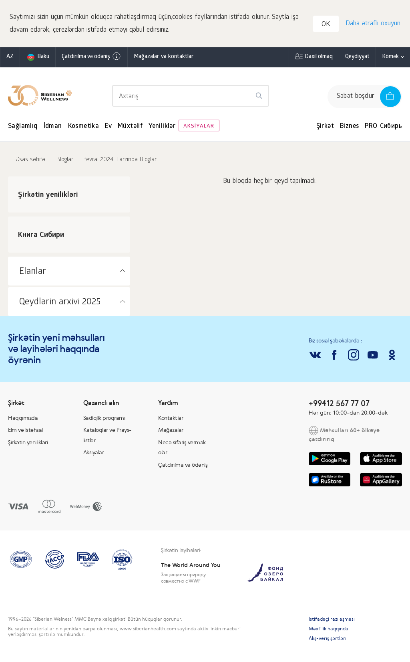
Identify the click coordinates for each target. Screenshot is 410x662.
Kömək (390, 58)
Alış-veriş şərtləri (327, 639)
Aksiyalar (198, 127)
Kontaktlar (170, 418)
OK (326, 25)
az (10, 58)
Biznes (349, 127)
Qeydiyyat (357, 58)
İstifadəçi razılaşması (332, 620)
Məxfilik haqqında (328, 629)
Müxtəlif (130, 127)
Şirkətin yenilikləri (28, 443)
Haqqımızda (23, 418)
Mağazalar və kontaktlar (163, 58)
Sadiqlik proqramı (104, 418)
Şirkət (325, 127)
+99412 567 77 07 (339, 404)
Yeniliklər (162, 127)
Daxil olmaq (319, 58)
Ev (108, 127)
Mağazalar (170, 430)
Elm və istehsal (25, 430)
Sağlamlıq (23, 127)
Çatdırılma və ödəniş (91, 57)
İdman (53, 127)
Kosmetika (83, 127)
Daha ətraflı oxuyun (373, 24)
